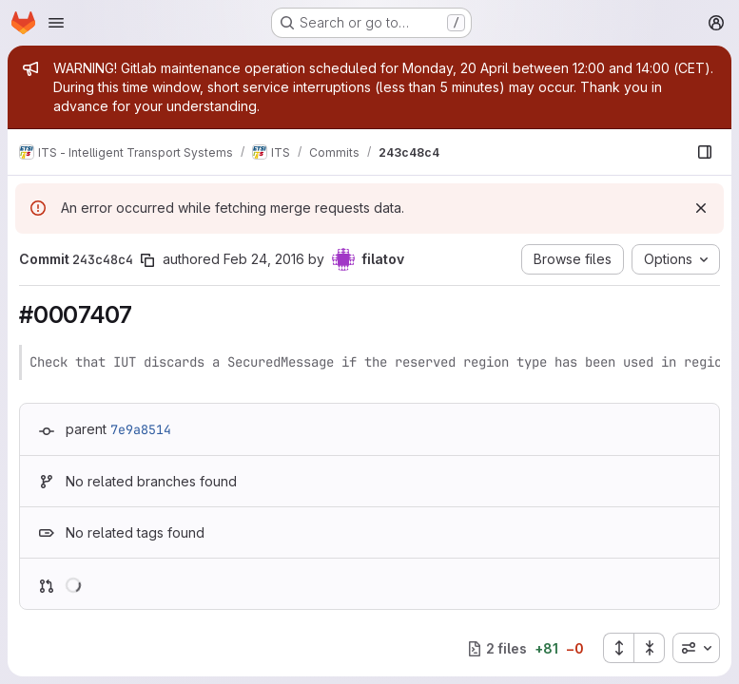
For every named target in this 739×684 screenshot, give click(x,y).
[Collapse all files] (649, 648)
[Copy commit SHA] (147, 260)
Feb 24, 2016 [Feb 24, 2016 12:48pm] (264, 259)
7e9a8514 (140, 429)
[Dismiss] (701, 208)
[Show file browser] (705, 152)
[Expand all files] (618, 648)
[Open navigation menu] (56, 23)
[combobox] (696, 648)
